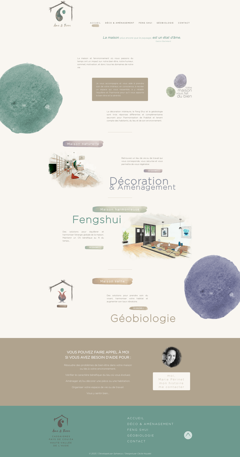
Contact (184, 23)
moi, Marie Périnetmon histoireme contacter (172, 381)
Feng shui (145, 23)
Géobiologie (165, 23)
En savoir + (153, 171)
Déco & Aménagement (119, 23)
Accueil (95, 23)
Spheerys (118, 453)
